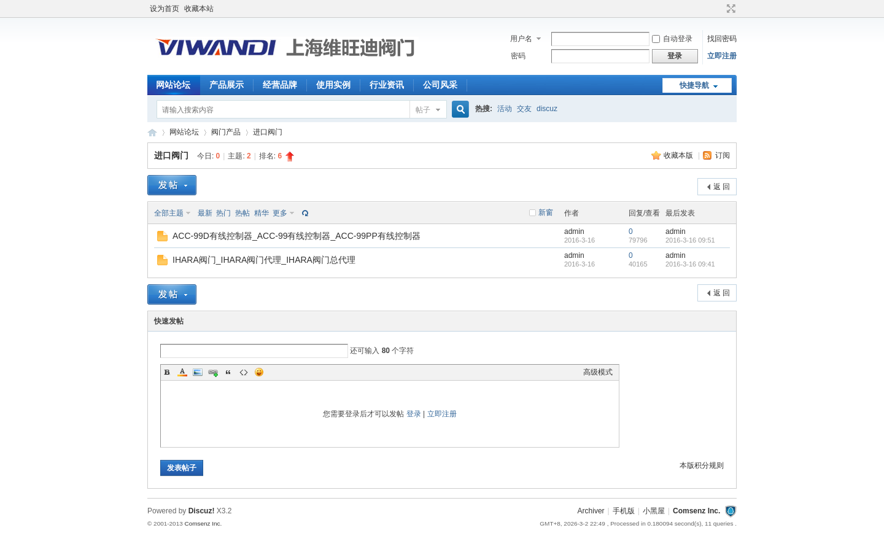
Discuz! (201, 511)
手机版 (624, 511)
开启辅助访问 (719, 8)
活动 (504, 108)
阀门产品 (226, 132)
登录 (413, 414)
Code (244, 372)
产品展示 (226, 85)
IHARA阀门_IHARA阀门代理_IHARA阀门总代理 (264, 260)
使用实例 (333, 85)
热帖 (242, 213)
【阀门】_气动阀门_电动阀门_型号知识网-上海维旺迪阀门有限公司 (152, 132)
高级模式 (598, 372)
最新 (205, 213)
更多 (280, 213)
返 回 (721, 186)
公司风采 (440, 85)
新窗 (545, 212)
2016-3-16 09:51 (690, 240)
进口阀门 (267, 132)
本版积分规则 (702, 465)
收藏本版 (679, 155)
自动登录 (672, 38)
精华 (261, 213)
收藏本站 (199, 8)
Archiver (591, 511)
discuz (547, 108)
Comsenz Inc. (696, 511)
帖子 (423, 110)
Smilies (259, 372)
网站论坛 (173, 85)
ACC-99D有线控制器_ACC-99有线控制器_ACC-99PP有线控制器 (297, 236)
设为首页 (164, 8)
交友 (524, 108)
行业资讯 (387, 85)
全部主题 (169, 213)
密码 (518, 56)
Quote (228, 372)
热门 (223, 213)
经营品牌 (280, 85)
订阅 (722, 155)
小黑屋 (654, 511)
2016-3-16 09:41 (690, 264)
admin (574, 231)
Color (182, 372)
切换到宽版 (730, 8)
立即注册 (722, 56)
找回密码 (722, 38)
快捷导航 (694, 85)
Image (198, 372)
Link (213, 372)
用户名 (521, 38)
